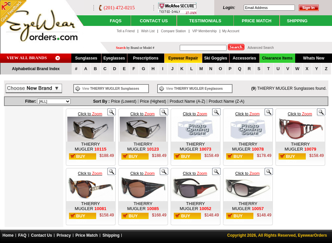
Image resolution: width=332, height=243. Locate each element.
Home (8, 235)
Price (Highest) (153, 101)
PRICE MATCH (256, 20)
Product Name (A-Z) (187, 101)
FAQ (22, 235)
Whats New (313, 58)
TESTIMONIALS (205, 20)
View (110, 88)
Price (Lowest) (124, 101)
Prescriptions (146, 58)
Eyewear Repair (183, 58)
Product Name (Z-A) (226, 101)
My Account (230, 31)
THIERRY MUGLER (87, 147)
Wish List (148, 31)
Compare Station (174, 31)
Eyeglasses (114, 58)
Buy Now (81, 159)
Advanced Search (261, 48)
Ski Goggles (215, 58)
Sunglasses (86, 58)
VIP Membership (204, 31)
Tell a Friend (126, 31)
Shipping (110, 235)
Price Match (87, 235)
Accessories (244, 58)
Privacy (64, 235)
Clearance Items (277, 58)
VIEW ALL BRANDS (27, 57)
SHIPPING (297, 20)
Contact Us (41, 235)
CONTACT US (154, 20)
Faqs (115, 20)
